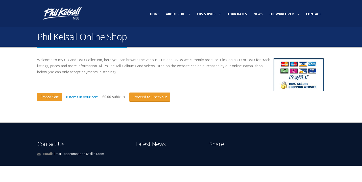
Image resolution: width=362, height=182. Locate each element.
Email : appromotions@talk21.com (79, 154)
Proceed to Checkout (149, 97)
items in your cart (82, 97)
